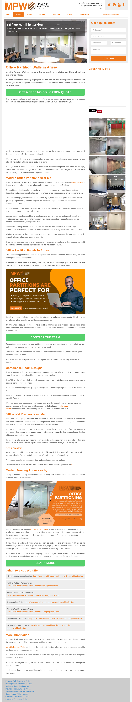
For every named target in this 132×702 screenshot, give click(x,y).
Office (18, 15)
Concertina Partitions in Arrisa (17, 697)
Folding (42, 15)
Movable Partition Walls (15, 647)
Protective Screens (111, 15)
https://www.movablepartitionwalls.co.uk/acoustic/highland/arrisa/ (33, 595)
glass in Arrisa (77, 182)
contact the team (45, 337)
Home (8, 15)
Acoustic (56, 15)
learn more (45, 563)
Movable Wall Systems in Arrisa (18, 681)
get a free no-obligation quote (45, 92)
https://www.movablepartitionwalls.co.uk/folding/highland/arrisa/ (33, 586)
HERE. (74, 465)
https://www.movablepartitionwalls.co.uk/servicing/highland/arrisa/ (33, 612)
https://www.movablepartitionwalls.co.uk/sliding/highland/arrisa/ (58, 576)
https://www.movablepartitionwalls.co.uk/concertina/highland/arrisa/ (55, 619)
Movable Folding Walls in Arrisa (18, 689)
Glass (69, 15)
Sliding (29, 15)
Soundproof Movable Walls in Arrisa (20, 691)
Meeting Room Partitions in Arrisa (19, 684)
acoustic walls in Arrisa (39, 529)
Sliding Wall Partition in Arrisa (17, 686)
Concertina (84, 15)
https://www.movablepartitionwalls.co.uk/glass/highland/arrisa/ (49, 602)
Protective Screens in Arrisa (17, 699)
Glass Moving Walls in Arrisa (17, 694)
